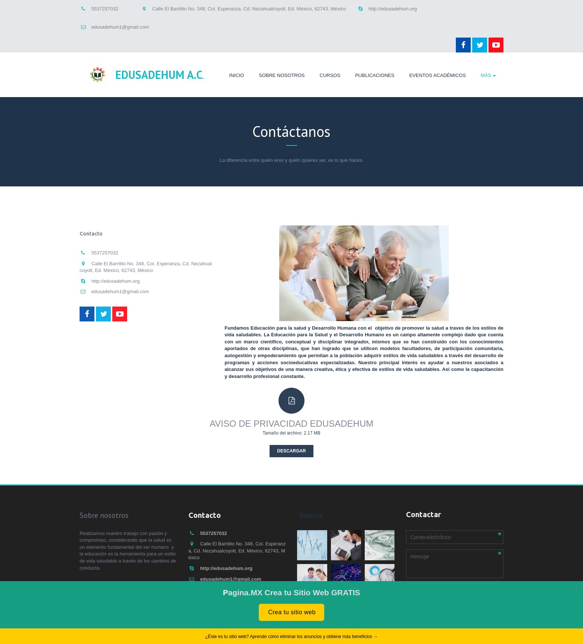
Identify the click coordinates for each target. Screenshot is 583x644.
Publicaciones (374, 75)
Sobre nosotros (282, 75)
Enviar (420, 590)
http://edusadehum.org (392, 9)
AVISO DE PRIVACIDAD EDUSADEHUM (292, 424)
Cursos (330, 75)
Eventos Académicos (437, 75)
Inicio (236, 75)
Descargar (291, 451)
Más (486, 75)
